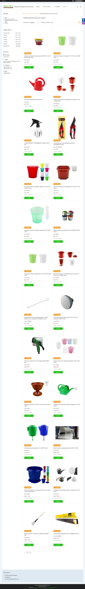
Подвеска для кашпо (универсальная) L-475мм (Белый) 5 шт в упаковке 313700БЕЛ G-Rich (36, 318)
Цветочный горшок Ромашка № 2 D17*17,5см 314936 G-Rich (37, 274)
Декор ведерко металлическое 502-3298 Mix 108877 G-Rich (67, 231)
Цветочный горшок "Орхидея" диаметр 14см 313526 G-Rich (67, 361)
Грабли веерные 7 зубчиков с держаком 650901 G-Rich (37, 534)
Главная (38, 6)
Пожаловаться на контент (39, 587)
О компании (57, 6)
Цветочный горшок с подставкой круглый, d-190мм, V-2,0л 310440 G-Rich (37, 490)
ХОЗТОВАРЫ (36, 13)
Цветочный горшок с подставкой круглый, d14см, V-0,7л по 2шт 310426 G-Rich (67, 274)
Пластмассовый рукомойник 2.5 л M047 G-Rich (36, 448)
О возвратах (7, 577)
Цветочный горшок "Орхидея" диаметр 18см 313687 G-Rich (37, 231)
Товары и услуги (28, 13)
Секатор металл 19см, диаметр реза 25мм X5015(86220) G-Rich (64, 143)
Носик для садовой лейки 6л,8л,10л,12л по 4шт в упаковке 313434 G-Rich (66, 318)
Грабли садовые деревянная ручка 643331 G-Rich (66, 448)
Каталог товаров (46, 6)
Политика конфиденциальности (12, 579)
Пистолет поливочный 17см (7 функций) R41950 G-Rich (37, 361)
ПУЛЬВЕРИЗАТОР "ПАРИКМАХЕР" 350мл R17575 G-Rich (37, 143)
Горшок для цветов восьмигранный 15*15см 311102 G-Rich (67, 187)
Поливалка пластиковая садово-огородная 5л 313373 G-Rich (67, 405)
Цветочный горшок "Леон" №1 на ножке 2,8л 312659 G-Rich (37, 405)
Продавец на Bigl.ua (42, 586)
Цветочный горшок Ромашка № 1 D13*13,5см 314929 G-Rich (67, 56)
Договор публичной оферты (11, 575)
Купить (29, 67)
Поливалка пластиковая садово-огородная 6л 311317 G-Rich (67, 490)
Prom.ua (48, 585)
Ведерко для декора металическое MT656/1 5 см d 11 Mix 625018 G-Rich (37, 56)
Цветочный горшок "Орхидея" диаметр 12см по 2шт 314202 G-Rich (37, 187)
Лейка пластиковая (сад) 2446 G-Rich (33, 99)
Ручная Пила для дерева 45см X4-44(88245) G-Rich (66, 533)
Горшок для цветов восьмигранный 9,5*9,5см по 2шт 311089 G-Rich (67, 100)
